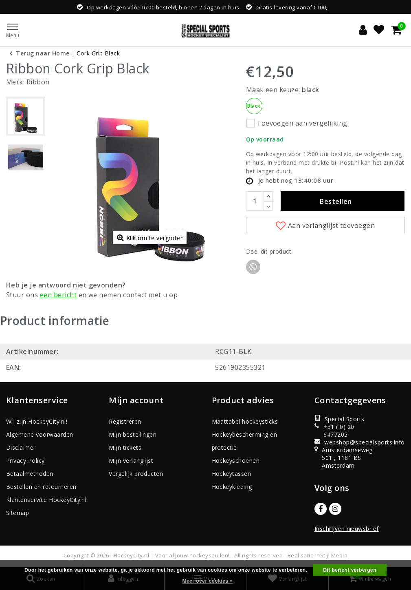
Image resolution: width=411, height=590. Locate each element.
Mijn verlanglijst (131, 460)
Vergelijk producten (136, 473)
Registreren (125, 421)
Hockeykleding (232, 487)
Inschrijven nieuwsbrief (346, 529)
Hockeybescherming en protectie (244, 441)
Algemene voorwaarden (39, 434)
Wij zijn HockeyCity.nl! (36, 421)
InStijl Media (331, 555)
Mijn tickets (125, 447)
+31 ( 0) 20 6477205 (334, 430)
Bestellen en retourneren (41, 487)
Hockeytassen (231, 473)
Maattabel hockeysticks (245, 421)
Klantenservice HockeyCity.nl (46, 500)
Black (253, 105)
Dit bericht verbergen (349, 570)
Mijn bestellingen (132, 434)
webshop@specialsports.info (342, 442)
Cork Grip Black (98, 53)
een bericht (58, 294)
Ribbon (38, 81)
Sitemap (17, 513)
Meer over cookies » (207, 581)
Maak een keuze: (282, 89)
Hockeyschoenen (236, 460)
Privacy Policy (25, 460)
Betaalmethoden (29, 473)
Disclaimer (21, 447)
